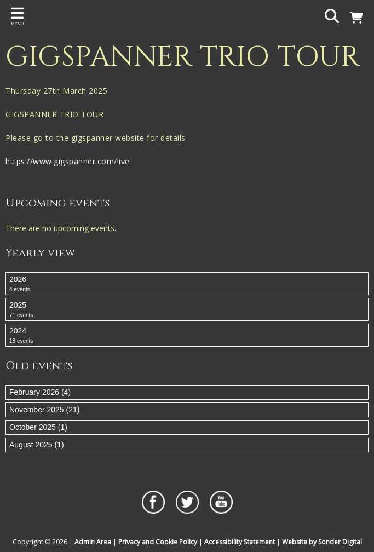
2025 (187, 310)
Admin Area (92, 542)
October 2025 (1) (38, 427)
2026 (187, 284)
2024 (187, 335)
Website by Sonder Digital (322, 542)
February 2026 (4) (40, 392)
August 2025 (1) (36, 444)
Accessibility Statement (239, 542)
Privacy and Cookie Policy (157, 542)
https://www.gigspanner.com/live (67, 161)
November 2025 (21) (44, 409)
